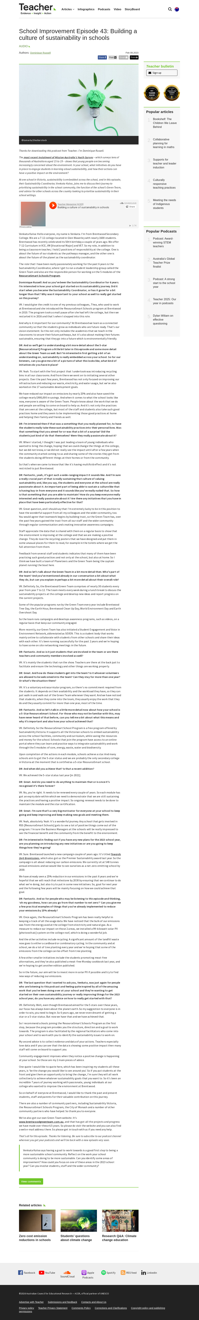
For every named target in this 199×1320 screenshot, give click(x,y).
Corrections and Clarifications (111, 1308)
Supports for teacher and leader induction (164, 163)
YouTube (47, 1272)
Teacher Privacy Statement (52, 1308)
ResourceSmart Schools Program (39, 275)
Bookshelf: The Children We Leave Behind (165, 123)
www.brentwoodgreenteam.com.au (41, 1121)
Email (123, 57)
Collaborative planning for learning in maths (164, 143)
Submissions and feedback (62, 1302)
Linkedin (149, 1272)
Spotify (108, 1272)
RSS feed (128, 1272)
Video (117, 9)
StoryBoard (132, 9)
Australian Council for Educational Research (49, 1293)
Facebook (26, 1272)
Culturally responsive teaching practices (164, 183)
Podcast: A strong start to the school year (164, 283)
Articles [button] (67, 9)
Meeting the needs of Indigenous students (164, 204)
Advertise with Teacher (31, 1302)
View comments (31, 1181)
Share (102, 57)
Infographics (86, 9)
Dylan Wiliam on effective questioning (163, 319)
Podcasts (104, 9)
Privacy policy (26, 1308)
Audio (23, 46)
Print (134, 57)
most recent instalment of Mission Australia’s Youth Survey (58, 157)
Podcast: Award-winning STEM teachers (163, 242)
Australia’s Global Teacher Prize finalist (164, 262)
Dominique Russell (40, 52)
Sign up (154, 72)
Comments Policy (81, 1308)
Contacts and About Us (93, 1302)
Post (112, 57)
